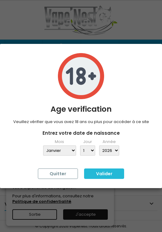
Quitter (58, 174)
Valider (104, 174)
